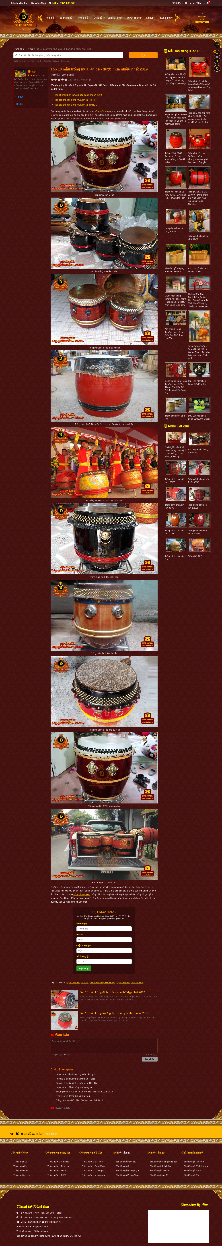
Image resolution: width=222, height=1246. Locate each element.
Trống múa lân (20, 1166)
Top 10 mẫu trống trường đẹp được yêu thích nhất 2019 (114, 1013)
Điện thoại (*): (83, 945)
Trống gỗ (35, 61)
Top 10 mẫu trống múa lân (77, 983)
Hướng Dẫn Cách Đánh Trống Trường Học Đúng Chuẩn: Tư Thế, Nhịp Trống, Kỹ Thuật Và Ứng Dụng (198, 300)
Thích (53, 75)
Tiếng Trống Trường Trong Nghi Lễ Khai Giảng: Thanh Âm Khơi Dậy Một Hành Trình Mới (199, 352)
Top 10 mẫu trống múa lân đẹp (102, 983)
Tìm (143, 55)
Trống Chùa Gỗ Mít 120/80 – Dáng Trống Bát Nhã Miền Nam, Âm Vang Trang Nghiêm (198, 197)
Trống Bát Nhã (195, 556)
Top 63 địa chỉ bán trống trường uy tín (74, 1087)
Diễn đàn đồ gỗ (38, 3)
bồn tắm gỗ (124, 1152)
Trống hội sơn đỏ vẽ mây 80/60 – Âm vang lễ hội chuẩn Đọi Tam (175, 194)
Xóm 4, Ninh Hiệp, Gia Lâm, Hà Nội (44, 1213)
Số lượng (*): (83, 956)
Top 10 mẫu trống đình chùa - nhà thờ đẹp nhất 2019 (112, 992)
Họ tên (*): (82, 923)
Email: (79, 934)
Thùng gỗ (65, 61)
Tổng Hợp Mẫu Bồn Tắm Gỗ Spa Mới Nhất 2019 (79, 1100)
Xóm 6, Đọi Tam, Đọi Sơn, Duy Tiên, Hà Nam (50, 1217)
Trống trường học (21, 1175)
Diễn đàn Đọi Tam (19, 3)
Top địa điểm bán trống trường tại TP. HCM (76, 1083)
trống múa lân (101, 111)
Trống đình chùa (21, 1170)
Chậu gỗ (55, 61)
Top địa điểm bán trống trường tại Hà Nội (76, 1079)
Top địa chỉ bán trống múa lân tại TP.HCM (76, 104)
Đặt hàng (84, 968)
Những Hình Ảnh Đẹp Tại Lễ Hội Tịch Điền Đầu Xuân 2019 (84, 1091)
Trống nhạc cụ (20, 1161)
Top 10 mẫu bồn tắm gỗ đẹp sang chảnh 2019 (78, 95)
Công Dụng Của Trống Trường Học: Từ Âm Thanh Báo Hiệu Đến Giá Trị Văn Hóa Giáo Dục (176, 387)
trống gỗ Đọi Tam (82, 894)
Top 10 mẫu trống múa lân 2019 (130, 983)
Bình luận (66, 75)
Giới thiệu (176, 3)
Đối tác (199, 3)
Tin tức (188, 3)
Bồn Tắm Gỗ (45, 61)
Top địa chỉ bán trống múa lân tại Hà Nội (75, 99)
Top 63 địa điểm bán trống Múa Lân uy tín (76, 1074)
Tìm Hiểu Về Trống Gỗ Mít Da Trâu (73, 1096)
